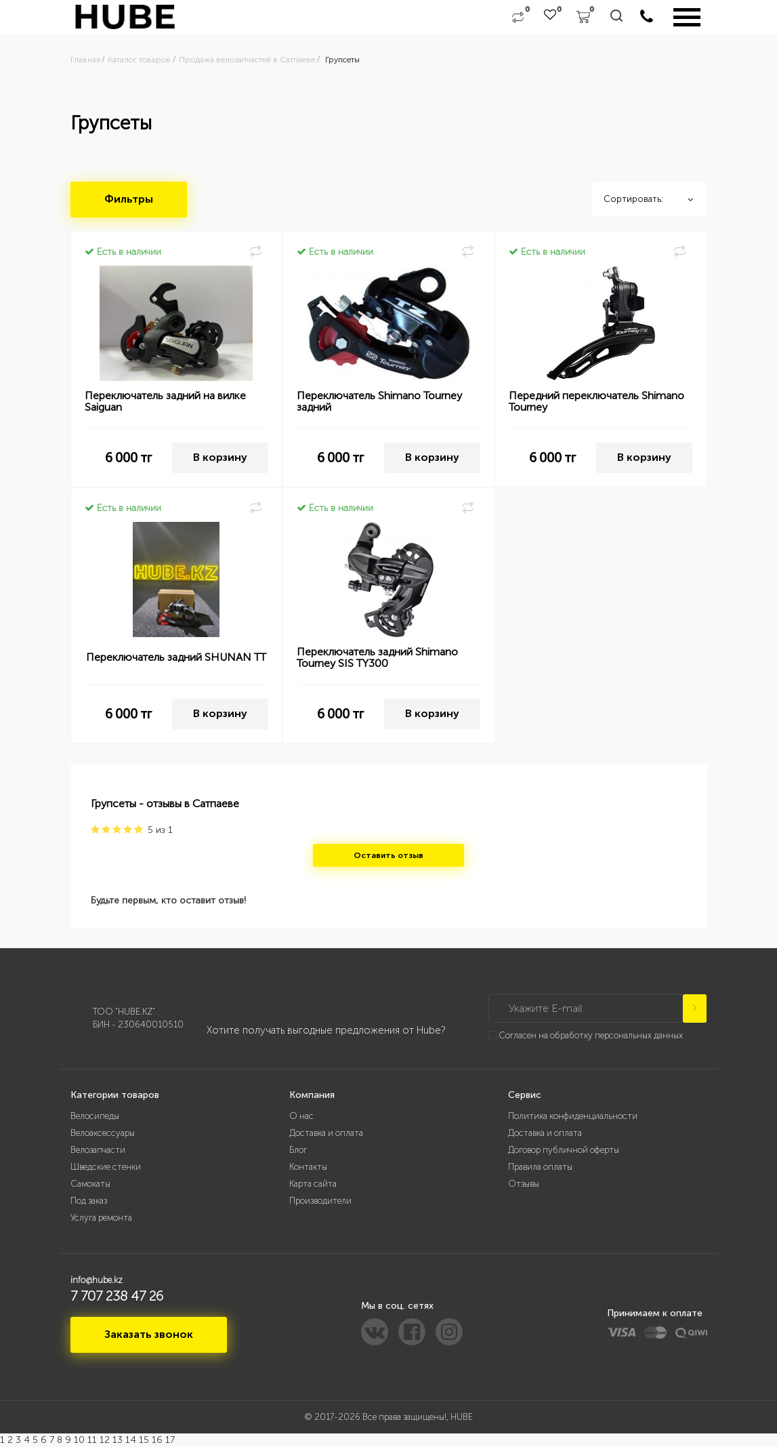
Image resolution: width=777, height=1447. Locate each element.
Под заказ (88, 1201)
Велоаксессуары (102, 1133)
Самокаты (90, 1184)
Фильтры (128, 198)
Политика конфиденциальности (572, 1116)
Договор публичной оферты (563, 1150)
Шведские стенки (105, 1167)
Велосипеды (94, 1116)
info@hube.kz (96, 1280)
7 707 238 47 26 (116, 1296)
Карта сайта (313, 1184)
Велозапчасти (97, 1150)
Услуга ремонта (101, 1217)
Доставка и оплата (326, 1133)
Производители (320, 1201)
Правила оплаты (540, 1167)
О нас (301, 1116)
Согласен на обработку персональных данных (591, 1035)
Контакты (308, 1167)
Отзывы (523, 1184)
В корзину (220, 457)
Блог (298, 1150)
